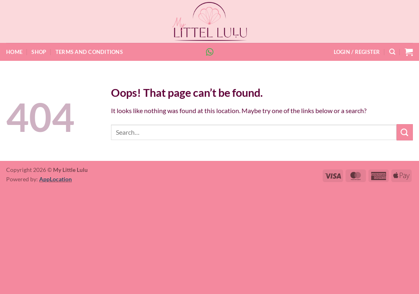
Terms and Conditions (89, 52)
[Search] (392, 52)
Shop (38, 52)
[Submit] (405, 132)
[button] (357, 51)
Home (14, 52)
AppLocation (55, 179)
